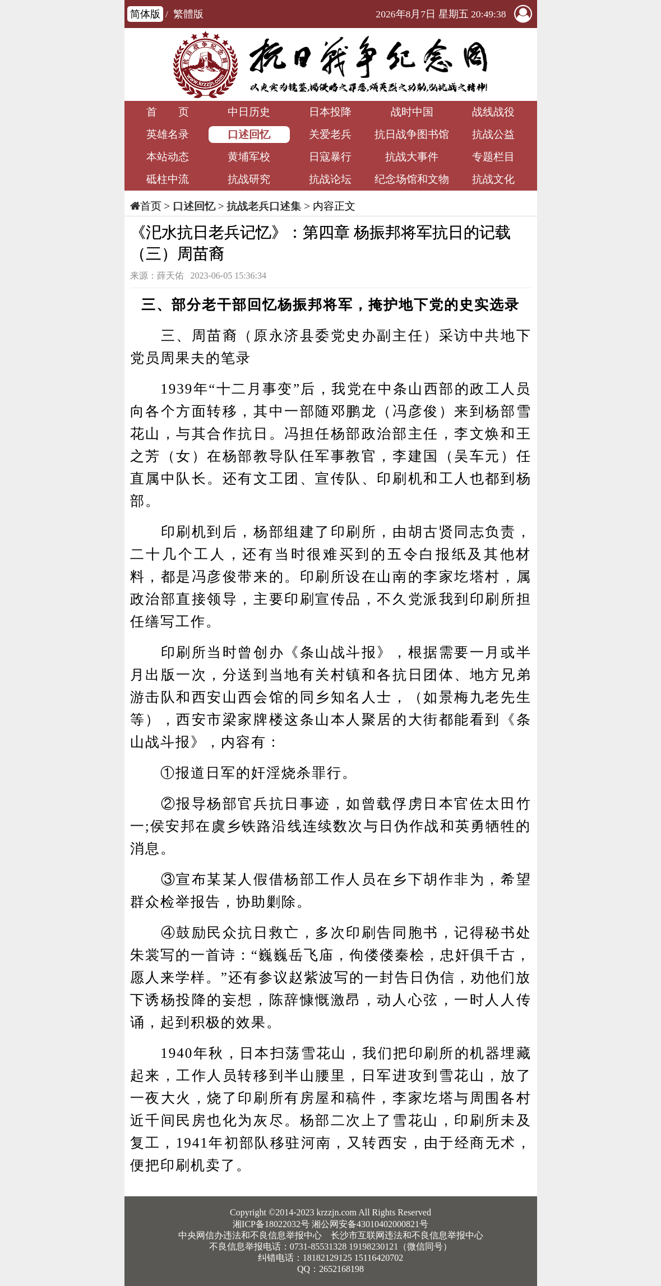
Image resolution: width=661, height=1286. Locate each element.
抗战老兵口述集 (264, 206)
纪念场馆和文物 (412, 179)
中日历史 (249, 112)
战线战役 (493, 112)
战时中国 (412, 112)
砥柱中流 (167, 179)
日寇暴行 (330, 157)
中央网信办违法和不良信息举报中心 (250, 1235)
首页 (150, 206)
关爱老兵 (330, 134)
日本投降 (330, 112)
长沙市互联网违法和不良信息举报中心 (407, 1235)
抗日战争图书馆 (412, 134)
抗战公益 (493, 134)
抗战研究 (249, 179)
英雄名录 (167, 134)
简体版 (145, 14)
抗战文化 (493, 179)
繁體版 (188, 14)
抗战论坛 (330, 179)
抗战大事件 (411, 157)
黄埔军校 (249, 157)
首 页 (167, 112)
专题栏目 (493, 157)
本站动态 (167, 157)
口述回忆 (249, 134)
